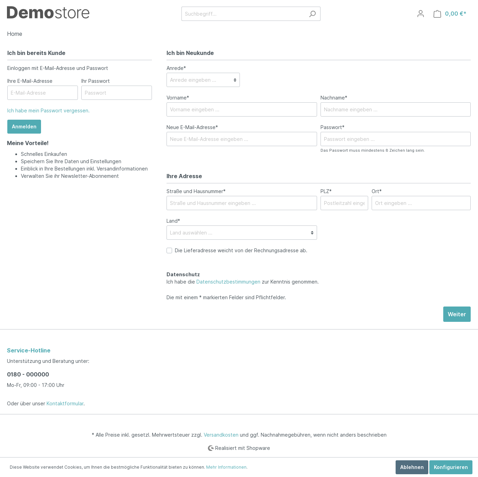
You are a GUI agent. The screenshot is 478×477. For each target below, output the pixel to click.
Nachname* (334, 98)
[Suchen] (312, 14)
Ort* (377, 191)
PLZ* (326, 191)
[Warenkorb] (450, 14)
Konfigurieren (451, 467)
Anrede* (176, 68)
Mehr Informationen (226, 467)
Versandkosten (221, 435)
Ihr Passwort (95, 81)
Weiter (457, 314)
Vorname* (178, 98)
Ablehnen (412, 467)
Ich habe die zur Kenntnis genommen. (243, 278)
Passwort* (333, 127)
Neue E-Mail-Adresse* (192, 127)
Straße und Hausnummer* (196, 191)
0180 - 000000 (28, 374)
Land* (173, 221)
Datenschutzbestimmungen (228, 282)
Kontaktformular (65, 403)
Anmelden (24, 126)
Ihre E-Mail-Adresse (29, 81)
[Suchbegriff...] (243, 14)
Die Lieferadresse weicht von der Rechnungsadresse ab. (241, 250)
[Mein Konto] (420, 14)
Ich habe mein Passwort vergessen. (48, 110)
